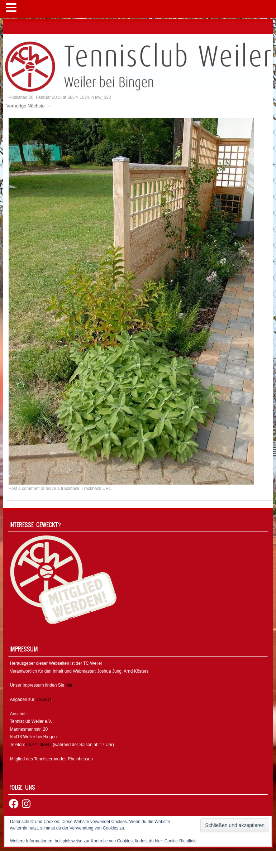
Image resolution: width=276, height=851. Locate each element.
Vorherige (16, 106)
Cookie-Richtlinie (181, 840)
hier (68, 685)
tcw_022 (103, 97)
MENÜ (30, 9)
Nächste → (39, 106)
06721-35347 (39, 744)
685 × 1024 (78, 97)
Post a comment (24, 488)
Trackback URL (96, 488)
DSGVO (43, 699)
